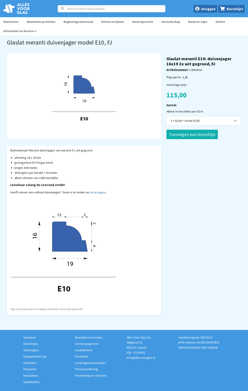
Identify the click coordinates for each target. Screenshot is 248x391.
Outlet (220, 22)
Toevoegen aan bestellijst (192, 134)
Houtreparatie (142, 22)
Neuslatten (30, 375)
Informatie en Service (19, 31)
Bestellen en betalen (89, 337)
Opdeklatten (31, 382)
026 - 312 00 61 (136, 352)
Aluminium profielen (41, 22)
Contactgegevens (87, 344)
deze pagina (98, 192)
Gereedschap (170, 22)
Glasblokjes (30, 344)
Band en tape (197, 22)
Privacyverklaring (86, 369)
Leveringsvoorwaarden (90, 363)
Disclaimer (82, 356)
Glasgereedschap (34, 356)
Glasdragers (31, 350)
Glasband (29, 337)
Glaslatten (11, 22)
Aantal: (171, 105)
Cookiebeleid (83, 350)
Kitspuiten (30, 369)
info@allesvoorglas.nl (141, 358)
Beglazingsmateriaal (78, 22)
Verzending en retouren (91, 375)
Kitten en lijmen (112, 22)
